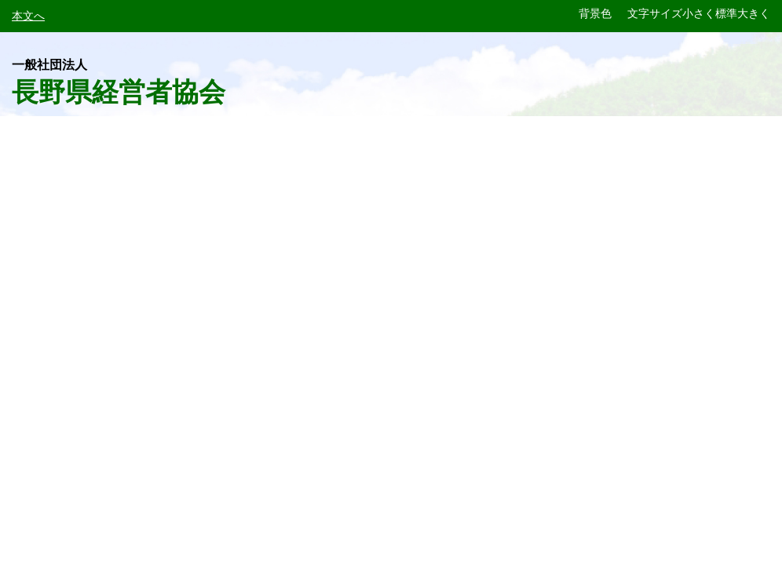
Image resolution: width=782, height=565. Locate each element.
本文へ (28, 15)
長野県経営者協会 (118, 82)
